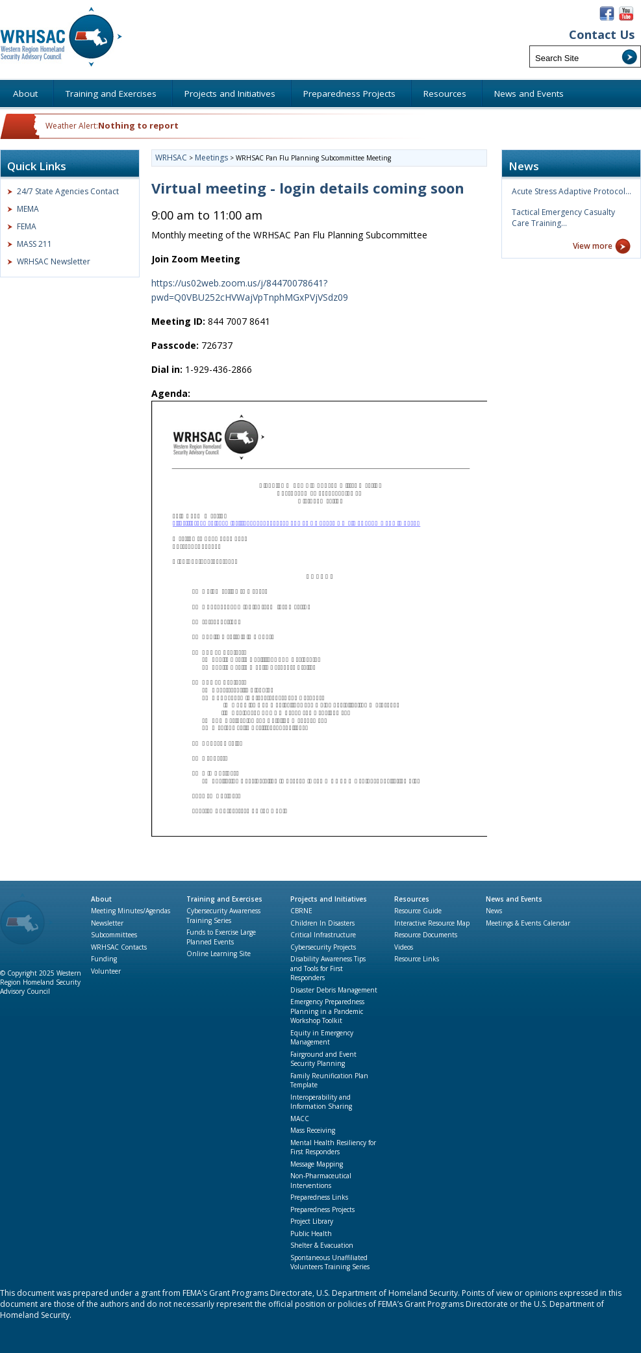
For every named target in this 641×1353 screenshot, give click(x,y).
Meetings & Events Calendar (528, 923)
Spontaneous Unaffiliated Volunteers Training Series (330, 1262)
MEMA (28, 208)
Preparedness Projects (322, 1209)
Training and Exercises (224, 899)
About (101, 899)
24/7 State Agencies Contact (68, 191)
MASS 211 (34, 243)
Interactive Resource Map (432, 923)
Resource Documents (425, 934)
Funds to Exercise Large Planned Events (221, 937)
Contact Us (602, 34)
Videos (403, 947)
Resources (411, 899)
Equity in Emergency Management (321, 1037)
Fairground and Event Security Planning (323, 1059)
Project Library (311, 1221)
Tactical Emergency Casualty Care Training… (563, 218)
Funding (104, 958)
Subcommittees (114, 934)
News (494, 910)
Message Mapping (316, 1164)
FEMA (26, 226)
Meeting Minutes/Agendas (130, 910)
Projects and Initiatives (328, 899)
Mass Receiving (312, 1130)
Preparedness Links (319, 1197)
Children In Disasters (322, 923)
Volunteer (106, 971)
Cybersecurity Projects (323, 947)
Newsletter (107, 923)
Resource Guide (418, 910)
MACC (299, 1118)
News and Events (514, 899)
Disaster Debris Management (333, 989)
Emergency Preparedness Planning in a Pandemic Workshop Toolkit (327, 1011)
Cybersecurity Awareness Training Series (223, 915)
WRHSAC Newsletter (53, 261)
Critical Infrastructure (323, 934)
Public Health (311, 1233)
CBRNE (301, 910)
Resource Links (416, 958)
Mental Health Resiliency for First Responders (333, 1147)
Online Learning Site (218, 953)
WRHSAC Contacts (119, 947)
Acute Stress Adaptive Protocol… (571, 191)
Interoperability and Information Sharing (321, 1102)
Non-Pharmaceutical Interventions (320, 1180)
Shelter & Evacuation (321, 1245)
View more (592, 245)
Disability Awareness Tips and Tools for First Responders (328, 968)
